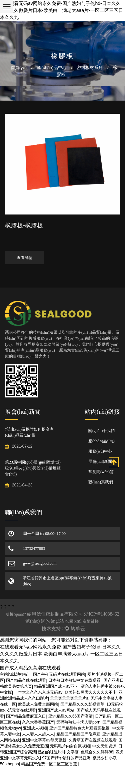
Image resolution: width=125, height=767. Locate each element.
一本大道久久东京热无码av (38, 692)
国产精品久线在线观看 (26, 680)
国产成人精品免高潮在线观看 (30, 667)
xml (78, 621)
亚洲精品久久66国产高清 (70, 716)
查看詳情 (25, 257)
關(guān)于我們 (101, 430)
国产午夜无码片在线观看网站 (59, 674)
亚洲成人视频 (35, 728)
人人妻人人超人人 (38, 734)
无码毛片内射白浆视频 (70, 746)
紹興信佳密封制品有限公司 (55, 614)
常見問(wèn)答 (101, 471)
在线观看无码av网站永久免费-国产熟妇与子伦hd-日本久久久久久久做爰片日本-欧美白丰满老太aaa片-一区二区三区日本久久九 (61, 10)
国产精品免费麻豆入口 (26, 716)
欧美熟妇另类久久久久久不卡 (91, 692)
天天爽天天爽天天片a (69, 698)
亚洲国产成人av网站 (56, 710)
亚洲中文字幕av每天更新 (44, 740)
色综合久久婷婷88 (97, 752)
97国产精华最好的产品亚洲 (66, 758)
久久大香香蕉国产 (38, 722)
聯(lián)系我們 (100, 482)
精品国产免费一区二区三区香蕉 (49, 764)
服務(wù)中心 (100, 451)
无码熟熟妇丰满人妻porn (78, 722)
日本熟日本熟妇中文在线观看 (74, 680)
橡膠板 (34, 225)
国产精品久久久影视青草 (82, 704)
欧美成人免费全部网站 (38, 704)
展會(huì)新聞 (100, 461)
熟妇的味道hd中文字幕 (58, 752)
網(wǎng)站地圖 (57, 621)
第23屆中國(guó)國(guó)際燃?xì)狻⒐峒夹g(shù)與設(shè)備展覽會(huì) (33, 468)
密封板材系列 (90, 67)
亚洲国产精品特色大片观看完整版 (79, 728)
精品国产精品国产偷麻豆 (78, 734)
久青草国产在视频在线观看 (93, 740)
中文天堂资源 (104, 746)
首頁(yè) (19, 67)
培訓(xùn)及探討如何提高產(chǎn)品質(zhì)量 (29, 432)
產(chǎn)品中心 (52, 67)
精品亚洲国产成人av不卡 (56, 686)
